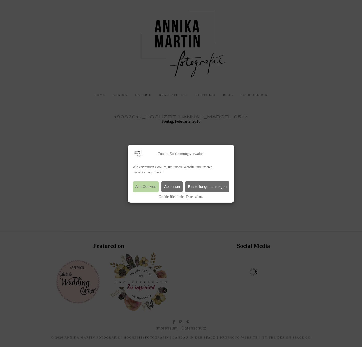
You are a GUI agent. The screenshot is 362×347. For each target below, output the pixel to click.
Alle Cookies (145, 186)
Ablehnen (172, 186)
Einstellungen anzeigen (207, 186)
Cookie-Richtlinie (171, 197)
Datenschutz (194, 197)
